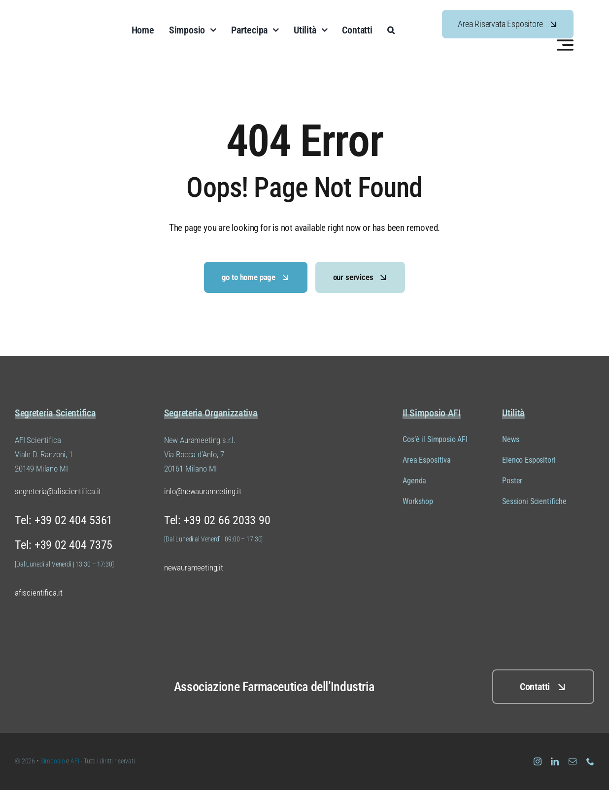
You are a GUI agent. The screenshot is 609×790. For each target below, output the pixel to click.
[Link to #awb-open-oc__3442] (565, 44)
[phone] (590, 761)
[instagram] (537, 761)
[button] (391, 30)
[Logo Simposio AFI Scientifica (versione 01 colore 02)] (54, 667)
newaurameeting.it (193, 567)
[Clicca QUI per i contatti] (543, 686)
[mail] (572, 761)
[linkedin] (555, 761)
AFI (75, 761)
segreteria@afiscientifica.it (58, 491)
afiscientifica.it (39, 593)
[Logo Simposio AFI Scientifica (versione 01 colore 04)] (69, 14)
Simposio (52, 761)
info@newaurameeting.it (202, 491)
